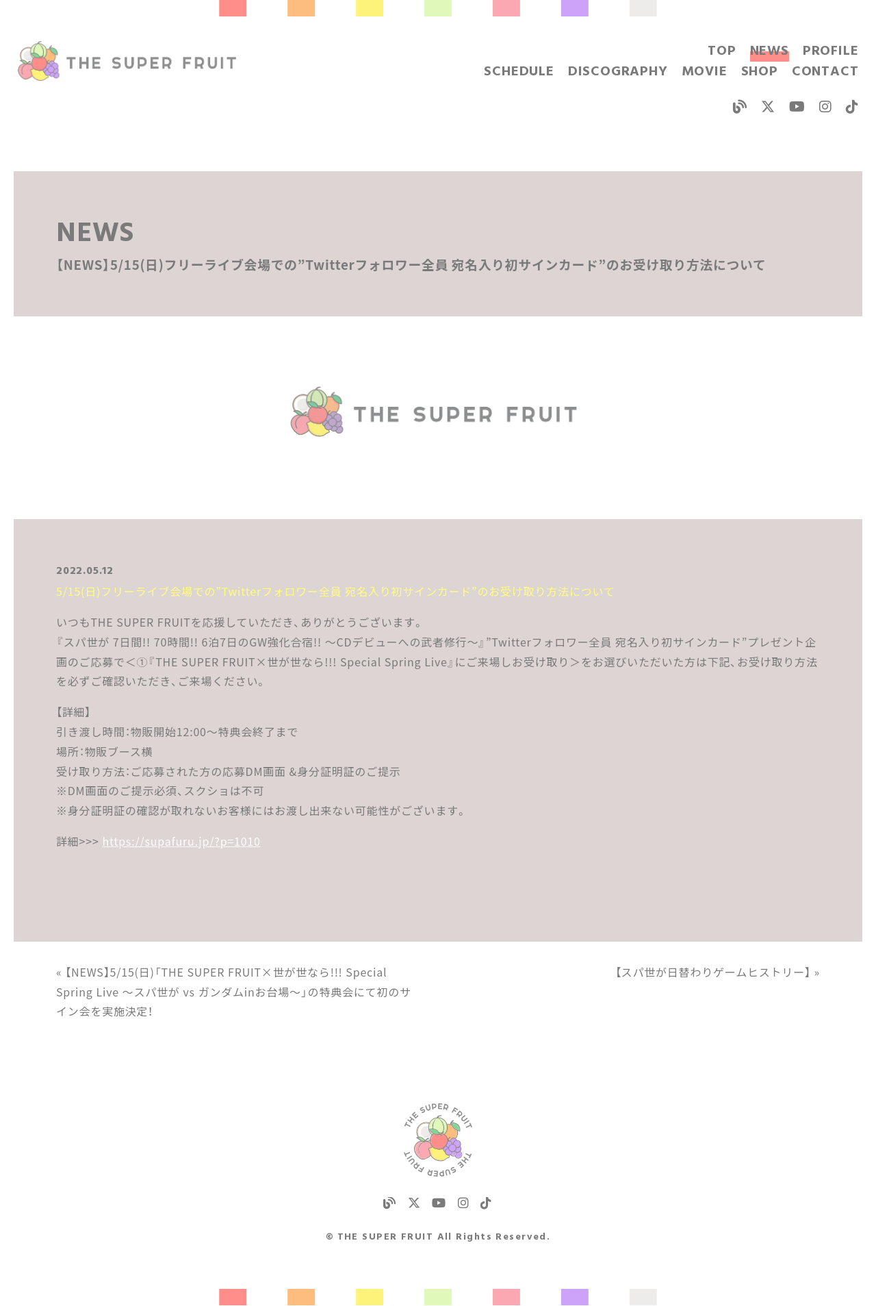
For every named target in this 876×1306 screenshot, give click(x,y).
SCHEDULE (519, 72)
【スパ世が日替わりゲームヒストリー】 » (717, 972)
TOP (722, 51)
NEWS (769, 51)
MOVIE (704, 72)
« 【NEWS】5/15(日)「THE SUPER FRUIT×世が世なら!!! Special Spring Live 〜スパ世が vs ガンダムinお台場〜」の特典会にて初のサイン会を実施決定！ (233, 992)
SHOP (759, 72)
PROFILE (831, 51)
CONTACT (825, 72)
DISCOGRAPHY (618, 72)
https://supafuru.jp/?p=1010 (181, 841)
